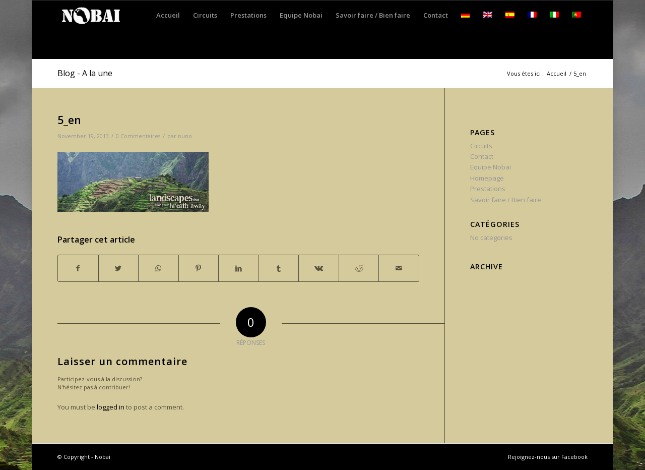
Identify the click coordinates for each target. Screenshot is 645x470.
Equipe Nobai (490, 166)
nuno (185, 136)
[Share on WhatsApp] (158, 268)
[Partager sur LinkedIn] (239, 268)
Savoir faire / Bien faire (505, 199)
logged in (110, 407)
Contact (481, 156)
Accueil (556, 73)
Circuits (481, 145)
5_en (69, 120)
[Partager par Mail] (399, 268)
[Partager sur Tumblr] (279, 268)
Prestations (487, 188)
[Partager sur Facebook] (78, 268)
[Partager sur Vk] (319, 268)
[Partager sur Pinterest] (199, 268)
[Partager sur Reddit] (359, 268)
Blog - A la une (84, 73)
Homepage (487, 178)
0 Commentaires (138, 136)
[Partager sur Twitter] (119, 268)
